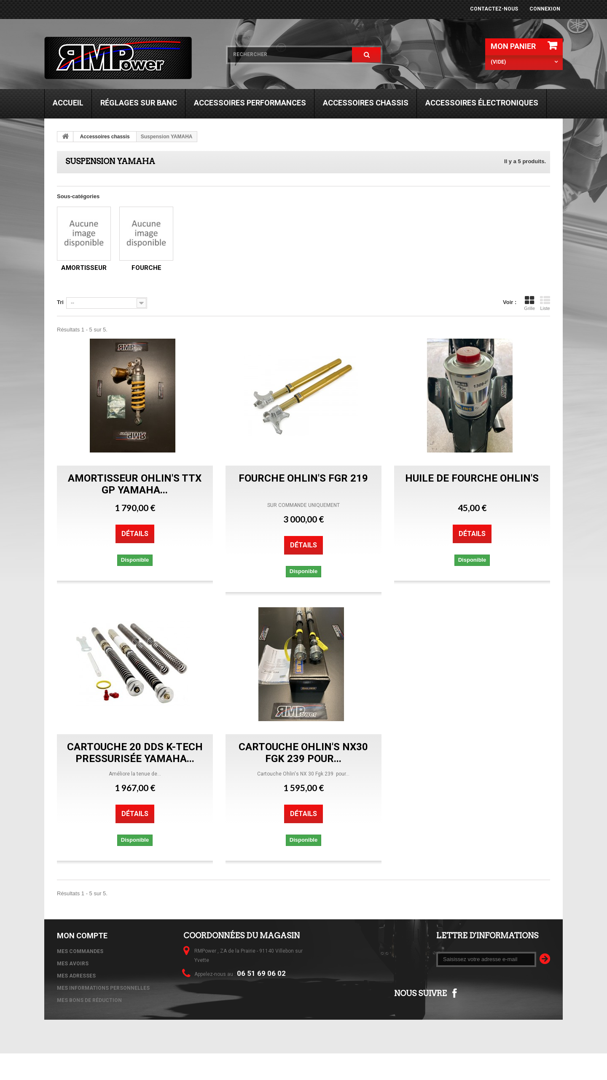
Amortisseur (84, 268)
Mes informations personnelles (103, 988)
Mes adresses (76, 976)
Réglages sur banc (138, 102)
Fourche (146, 268)
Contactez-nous (494, 9)
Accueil (68, 102)
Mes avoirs (73, 964)
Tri (60, 302)
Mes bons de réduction (89, 1000)
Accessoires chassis (365, 102)
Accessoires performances (250, 102)
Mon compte (82, 935)
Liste (545, 303)
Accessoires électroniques (481, 102)
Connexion (544, 9)
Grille (529, 303)
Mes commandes (80, 951)
